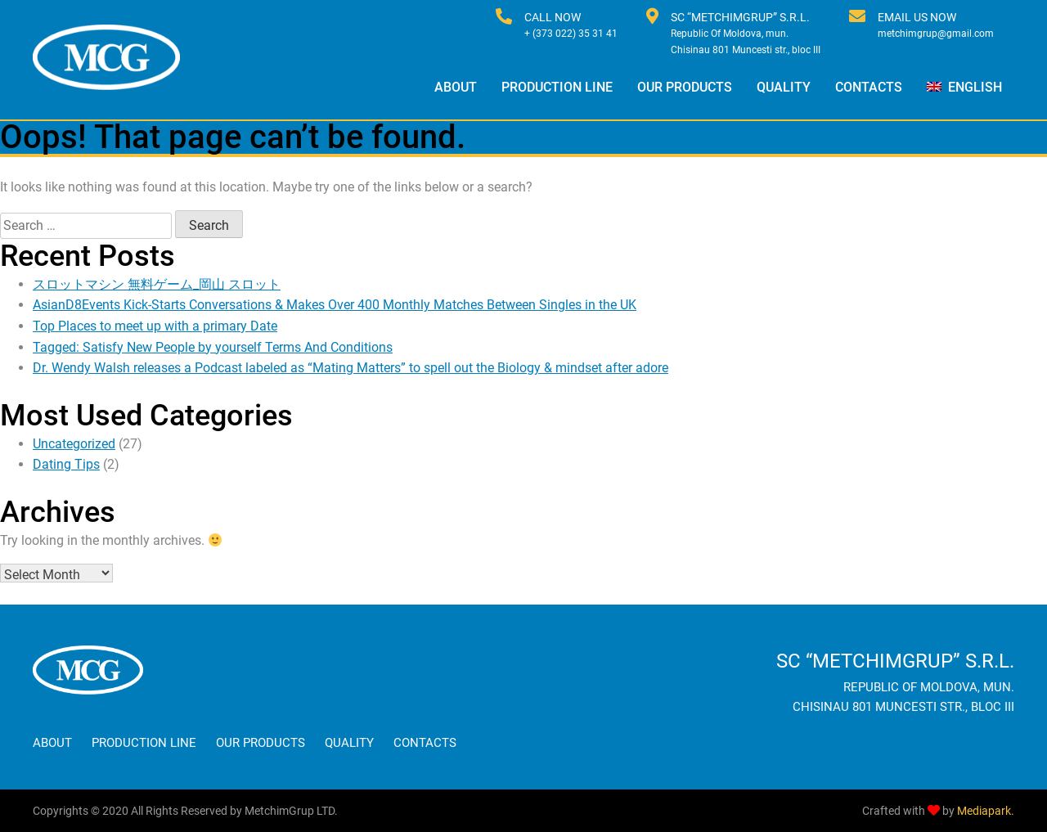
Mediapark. (985, 810)
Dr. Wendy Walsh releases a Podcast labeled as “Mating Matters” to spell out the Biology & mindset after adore (350, 368)
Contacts (868, 87)
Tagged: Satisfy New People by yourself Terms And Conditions (213, 347)
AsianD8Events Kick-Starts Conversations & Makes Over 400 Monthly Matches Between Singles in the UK (334, 305)
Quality (784, 87)
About (455, 87)
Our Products (684, 87)
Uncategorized (74, 444)
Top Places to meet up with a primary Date (155, 326)
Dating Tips (66, 464)
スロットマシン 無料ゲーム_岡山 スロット (157, 284)
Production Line (557, 87)
